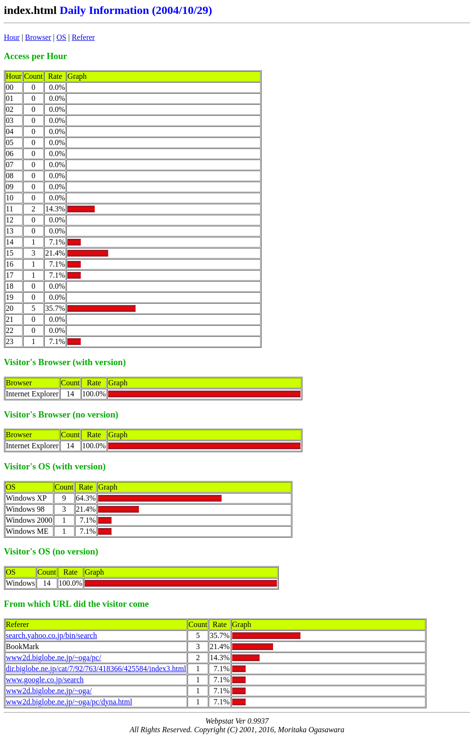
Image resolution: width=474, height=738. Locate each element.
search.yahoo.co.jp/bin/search (51, 635)
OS (61, 37)
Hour (12, 37)
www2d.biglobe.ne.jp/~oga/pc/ (53, 657)
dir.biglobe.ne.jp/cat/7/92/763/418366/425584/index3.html (96, 668)
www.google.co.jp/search (45, 680)
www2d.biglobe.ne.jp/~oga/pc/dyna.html (69, 702)
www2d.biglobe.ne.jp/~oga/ (49, 691)
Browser (38, 37)
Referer (83, 37)
